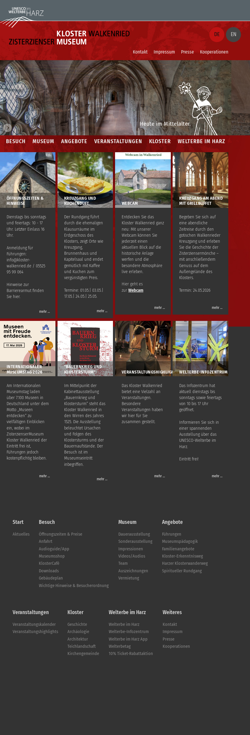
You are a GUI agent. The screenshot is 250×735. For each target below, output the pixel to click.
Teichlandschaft (81, 646)
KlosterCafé (49, 563)
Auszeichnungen (133, 571)
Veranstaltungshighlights (35, 631)
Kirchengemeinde (83, 653)
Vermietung (128, 578)
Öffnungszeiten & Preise (60, 534)
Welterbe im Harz (124, 624)
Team (123, 563)
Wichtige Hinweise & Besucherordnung (74, 585)
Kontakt (140, 52)
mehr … (44, 311)
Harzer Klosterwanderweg (185, 563)
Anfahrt (45, 541)
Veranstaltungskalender (34, 624)
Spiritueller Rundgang (182, 571)
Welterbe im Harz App (128, 639)
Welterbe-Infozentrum (129, 631)
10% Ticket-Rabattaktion (131, 653)
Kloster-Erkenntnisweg (182, 556)
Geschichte (77, 624)
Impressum (164, 52)
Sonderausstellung (135, 541)
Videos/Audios (131, 556)
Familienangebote (178, 549)
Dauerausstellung (134, 534)
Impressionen (130, 549)
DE (217, 34)
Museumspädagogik (180, 541)
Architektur (77, 639)
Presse (187, 52)
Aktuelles (21, 534)
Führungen (171, 534)
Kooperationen (214, 52)
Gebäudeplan (51, 578)
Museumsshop (52, 556)
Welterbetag (120, 646)
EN (233, 34)
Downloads (49, 571)
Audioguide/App (54, 549)
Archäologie (78, 631)
